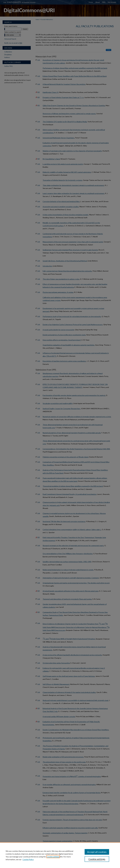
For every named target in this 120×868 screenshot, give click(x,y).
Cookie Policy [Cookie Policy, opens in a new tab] (28, 859)
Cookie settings (53, 856)
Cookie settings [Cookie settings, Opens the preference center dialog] (96, 859)
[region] (60, 855)
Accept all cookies (97, 851)
